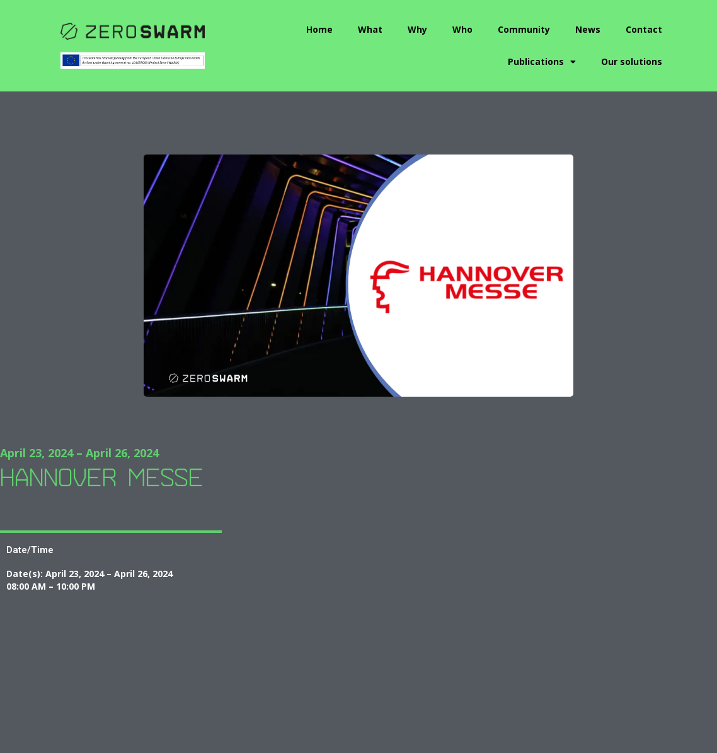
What (370, 29)
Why (417, 29)
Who (462, 29)
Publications (542, 62)
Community (524, 29)
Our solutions (631, 61)
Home (319, 29)
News (587, 29)
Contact (644, 29)
